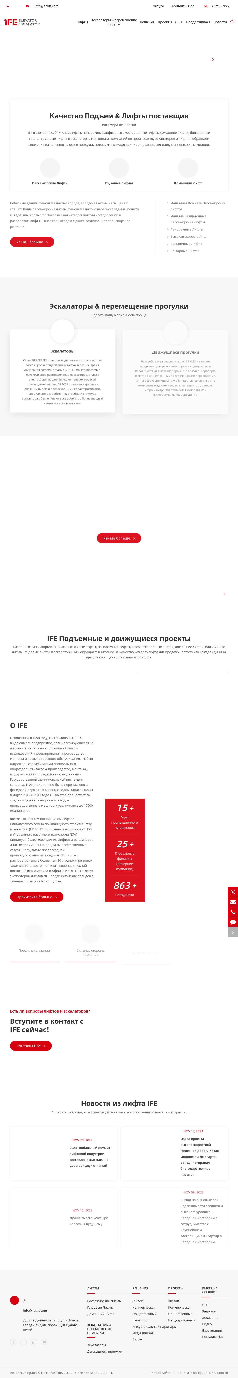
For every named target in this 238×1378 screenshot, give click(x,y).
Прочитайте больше (39, 897)
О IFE (179, 25)
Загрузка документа (210, 1316)
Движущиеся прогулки (104, 1353)
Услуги (158, 5)
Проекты (165, 25)
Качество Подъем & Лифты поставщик (119, 115)
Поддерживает (198, 25)
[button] (213, 59)
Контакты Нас (183, 5)
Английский (218, 6)
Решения (147, 25)
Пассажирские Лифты (104, 1303)
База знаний (212, 1332)
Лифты (82, 25)
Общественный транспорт (144, 1319)
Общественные (180, 1316)
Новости (220, 25)
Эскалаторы (96, 1347)
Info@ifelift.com (41, 6)
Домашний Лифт (100, 1316)
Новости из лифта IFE (119, 1105)
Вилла (137, 1341)
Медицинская (143, 1335)
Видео (207, 1326)
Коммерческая (143, 1309)
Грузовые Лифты (100, 1309)
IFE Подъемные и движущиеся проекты (119, 640)
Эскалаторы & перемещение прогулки (114, 24)
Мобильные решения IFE (55, 453)
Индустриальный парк (150, 1328)
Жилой (137, 1303)
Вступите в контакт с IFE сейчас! (47, 1027)
